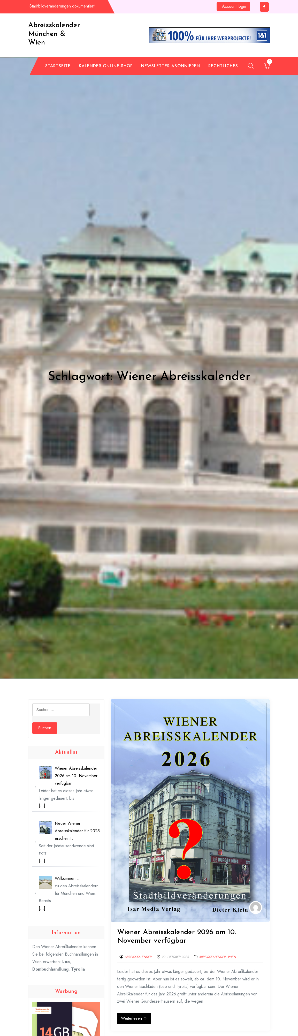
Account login (234, 6)
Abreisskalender (138, 957)
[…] (42, 805)
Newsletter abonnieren (170, 66)
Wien (232, 957)
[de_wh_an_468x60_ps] (209, 35)
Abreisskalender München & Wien (54, 34)
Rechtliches (223, 66)
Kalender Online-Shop (106, 66)
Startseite (58, 66)
